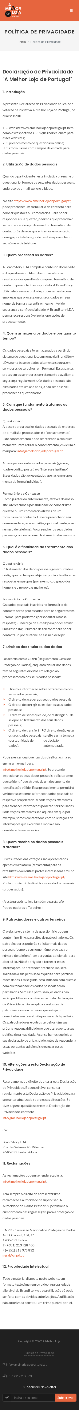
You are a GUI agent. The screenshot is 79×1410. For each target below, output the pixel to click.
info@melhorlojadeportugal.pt (24, 769)
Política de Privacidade (39, 1352)
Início (22, 42)
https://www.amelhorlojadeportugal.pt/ (42, 201)
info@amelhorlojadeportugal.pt (40, 451)
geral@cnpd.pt (13, 1255)
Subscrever (66, 1397)
